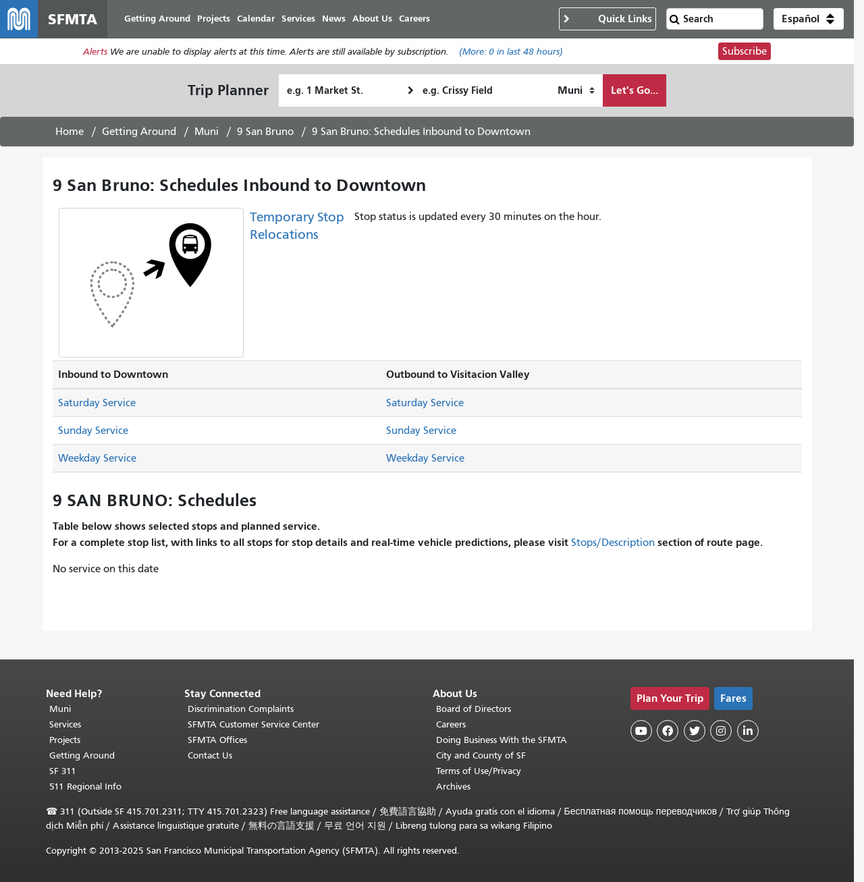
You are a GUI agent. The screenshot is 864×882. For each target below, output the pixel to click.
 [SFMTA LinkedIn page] (748, 730)
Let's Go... (634, 90)
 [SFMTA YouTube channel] (641, 730)
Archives (453, 786)
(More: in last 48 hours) (511, 51)
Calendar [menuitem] (256, 18)
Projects (64, 740)
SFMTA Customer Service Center (253, 724)
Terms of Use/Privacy (478, 771)
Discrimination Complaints (241, 709)
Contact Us (210, 755)
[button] (809, 19)
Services (65, 724)
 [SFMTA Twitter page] (694, 730)
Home (69, 132)
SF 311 (62, 771)
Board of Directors (473, 709)
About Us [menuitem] (372, 18)
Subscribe (744, 51)
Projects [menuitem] (213, 18)
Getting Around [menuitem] (157, 18)
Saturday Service (97, 403)
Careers (451, 724)
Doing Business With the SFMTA (501, 740)
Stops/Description (613, 542)
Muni (206, 132)
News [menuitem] (334, 18)
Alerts (95, 51)
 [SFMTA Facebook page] (667, 730)
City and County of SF (481, 755)
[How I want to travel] (576, 90)
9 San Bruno (265, 132)
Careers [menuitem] (414, 18)
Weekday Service (97, 458)
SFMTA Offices (217, 740)
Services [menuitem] (298, 18)
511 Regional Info (85, 786)
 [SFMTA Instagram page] (721, 730)
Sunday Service (93, 430)
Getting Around (139, 132)
